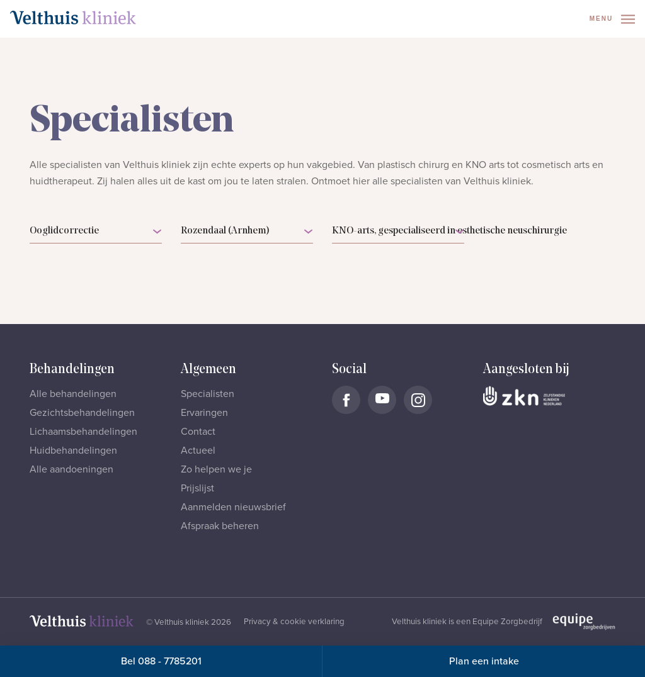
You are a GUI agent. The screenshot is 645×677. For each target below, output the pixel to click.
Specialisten (207, 394)
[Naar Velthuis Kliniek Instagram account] (418, 400)
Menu (612, 19)
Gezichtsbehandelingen (82, 412)
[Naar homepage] (73, 18)
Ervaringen (204, 412)
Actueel (198, 450)
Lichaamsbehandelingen (83, 431)
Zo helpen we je (216, 469)
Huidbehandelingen (73, 450)
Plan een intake (484, 661)
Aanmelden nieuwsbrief (233, 507)
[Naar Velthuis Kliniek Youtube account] (382, 400)
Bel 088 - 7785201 (161, 661)
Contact (198, 431)
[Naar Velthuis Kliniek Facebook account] (346, 400)
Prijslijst (197, 488)
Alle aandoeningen (71, 469)
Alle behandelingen (73, 394)
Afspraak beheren (220, 526)
